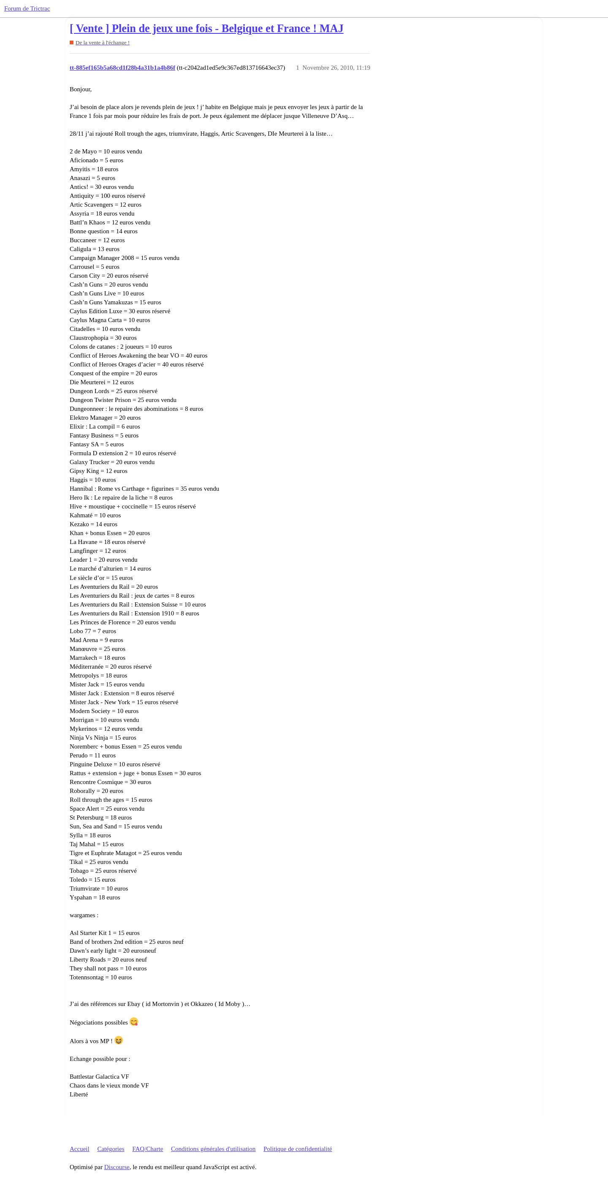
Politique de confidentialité (297, 1148)
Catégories (110, 1148)
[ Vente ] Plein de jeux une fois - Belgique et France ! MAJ (207, 28)
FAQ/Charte (147, 1148)
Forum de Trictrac (27, 8)
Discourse (117, 1167)
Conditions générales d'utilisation (213, 1148)
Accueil (80, 1148)
